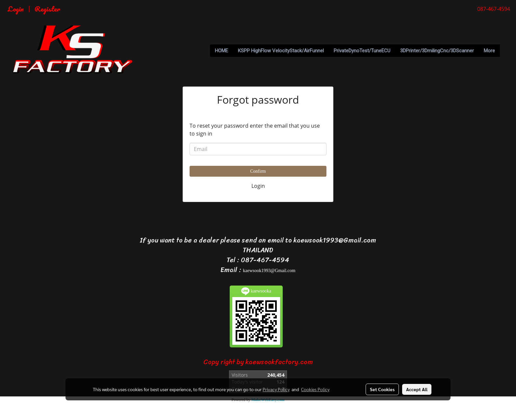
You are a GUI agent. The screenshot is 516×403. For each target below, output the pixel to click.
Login (16, 8)
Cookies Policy (315, 389)
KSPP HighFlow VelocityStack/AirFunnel (281, 51)
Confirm (258, 171)
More (489, 51)
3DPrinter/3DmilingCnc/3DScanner (437, 51)
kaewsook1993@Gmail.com (269, 270)
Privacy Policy (276, 389)
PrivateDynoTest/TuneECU (362, 51)
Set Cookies (382, 389)
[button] (505, 50)
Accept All (416, 389)
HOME (221, 51)
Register (47, 8)
